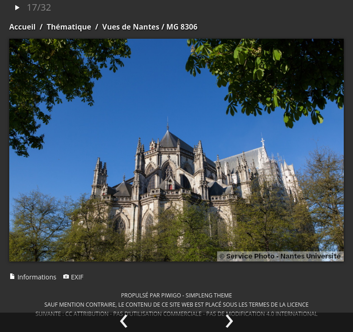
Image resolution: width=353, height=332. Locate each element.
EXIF (73, 277)
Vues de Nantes (130, 27)
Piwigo (171, 295)
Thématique (69, 27)
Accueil (22, 27)
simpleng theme (209, 295)
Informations (32, 277)
